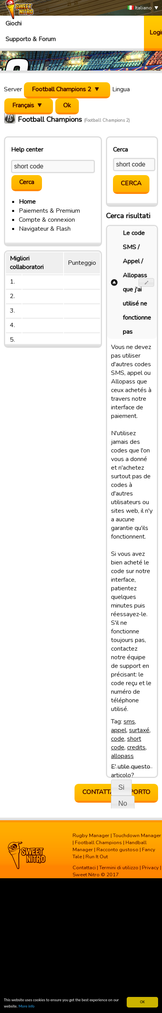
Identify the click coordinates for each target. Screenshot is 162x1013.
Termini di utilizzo (118, 867)
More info (26, 1006)
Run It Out (97, 856)
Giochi (13, 23)
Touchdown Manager (137, 835)
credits (136, 747)
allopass (122, 756)
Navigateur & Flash (45, 228)
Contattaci (84, 867)
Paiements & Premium (49, 210)
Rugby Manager (91, 835)
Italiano (139, 8)
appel (118, 730)
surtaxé (139, 730)
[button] (146, 282)
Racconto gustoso (117, 849)
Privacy (150, 867)
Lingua (121, 89)
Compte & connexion (47, 219)
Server (13, 89)
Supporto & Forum (30, 39)
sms (129, 721)
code (117, 738)
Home (27, 201)
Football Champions (98, 842)
